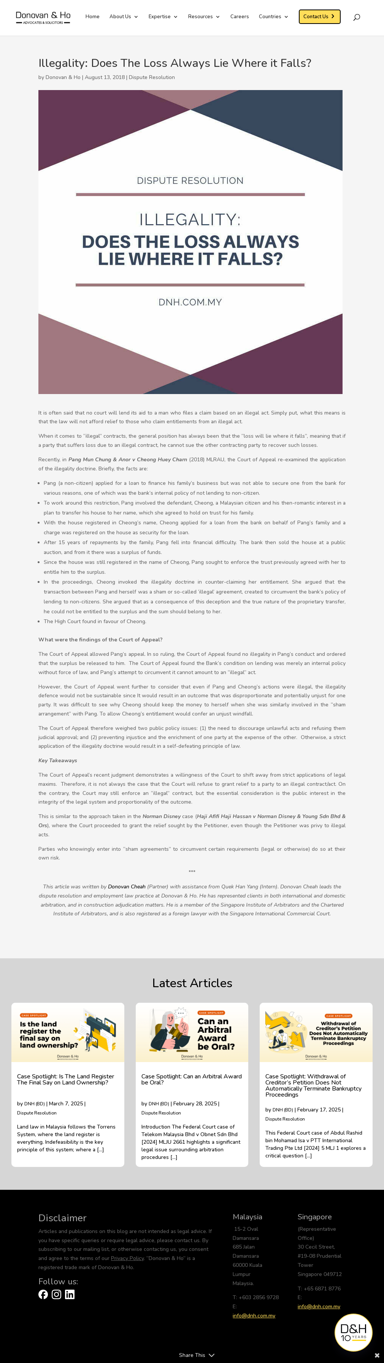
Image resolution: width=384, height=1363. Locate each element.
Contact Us (315, 16)
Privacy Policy (127, 1258)
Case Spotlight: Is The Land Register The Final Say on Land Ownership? (65, 1079)
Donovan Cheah (127, 886)
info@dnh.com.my (254, 1315)
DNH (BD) (34, 1104)
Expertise (160, 17)
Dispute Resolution (152, 77)
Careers (239, 17)
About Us (120, 17)
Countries (270, 17)
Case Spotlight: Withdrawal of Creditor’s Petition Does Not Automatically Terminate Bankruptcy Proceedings (313, 1085)
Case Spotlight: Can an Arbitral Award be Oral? (191, 1079)
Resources (200, 17)
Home (93, 17)
